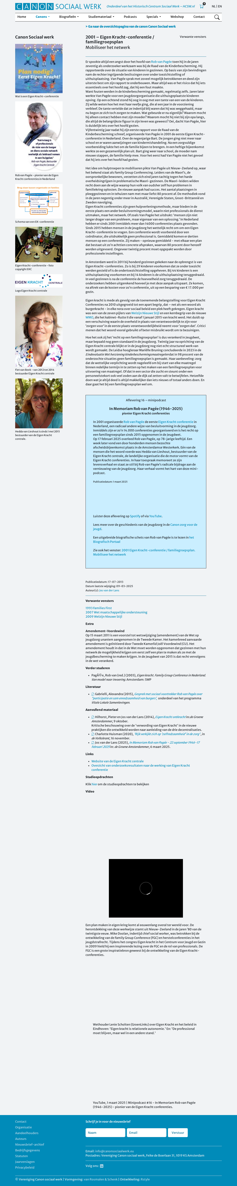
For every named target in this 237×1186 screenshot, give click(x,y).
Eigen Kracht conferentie (175, 422)
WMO (89, 317)
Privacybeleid (24, 1167)
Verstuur (178, 1132)
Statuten (21, 1156)
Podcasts (130, 17)
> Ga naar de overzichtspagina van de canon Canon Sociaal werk (131, 26)
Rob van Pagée (161, 62)
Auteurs (20, 1139)
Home (21, 17)
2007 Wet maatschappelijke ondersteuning (116, 612)
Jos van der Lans (109, 590)
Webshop (177, 17)
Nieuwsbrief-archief (29, 1144)
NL (214, 6)
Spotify (135, 516)
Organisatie (23, 1127)
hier (94, 784)
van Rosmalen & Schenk (101, 1179)
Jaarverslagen (25, 1162)
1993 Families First (99, 608)
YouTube (155, 516)
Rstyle (145, 1179)
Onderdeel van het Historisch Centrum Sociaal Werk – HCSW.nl (150, 6)
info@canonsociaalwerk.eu (114, 1151)
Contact (199, 17)
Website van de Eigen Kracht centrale (117, 761)
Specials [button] (152, 17)
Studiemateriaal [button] (100, 17)
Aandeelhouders (27, 1133)
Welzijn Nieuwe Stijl (145, 313)
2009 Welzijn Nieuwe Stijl (104, 616)
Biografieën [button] (67, 17)
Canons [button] (41, 17)
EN (220, 6)
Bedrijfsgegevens (27, 1150)
